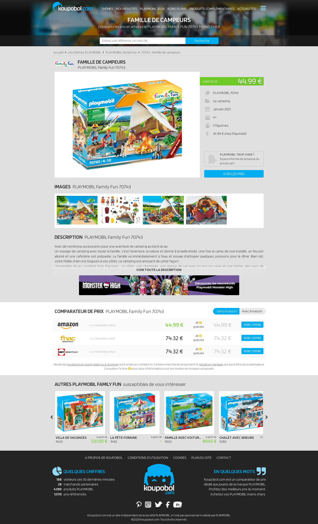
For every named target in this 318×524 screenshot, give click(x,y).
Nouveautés (126, 9)
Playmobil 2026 (152, 9)
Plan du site (201, 457)
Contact (224, 457)
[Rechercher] (202, 40)
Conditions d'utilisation (148, 457)
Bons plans (177, 9)
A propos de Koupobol (104, 457)
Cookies (179, 457)
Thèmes (107, 9)
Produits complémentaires (211, 9)
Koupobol (75, 7)
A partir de (209, 81)
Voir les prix (233, 174)
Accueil (58, 52)
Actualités (246, 9)
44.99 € (250, 81)
